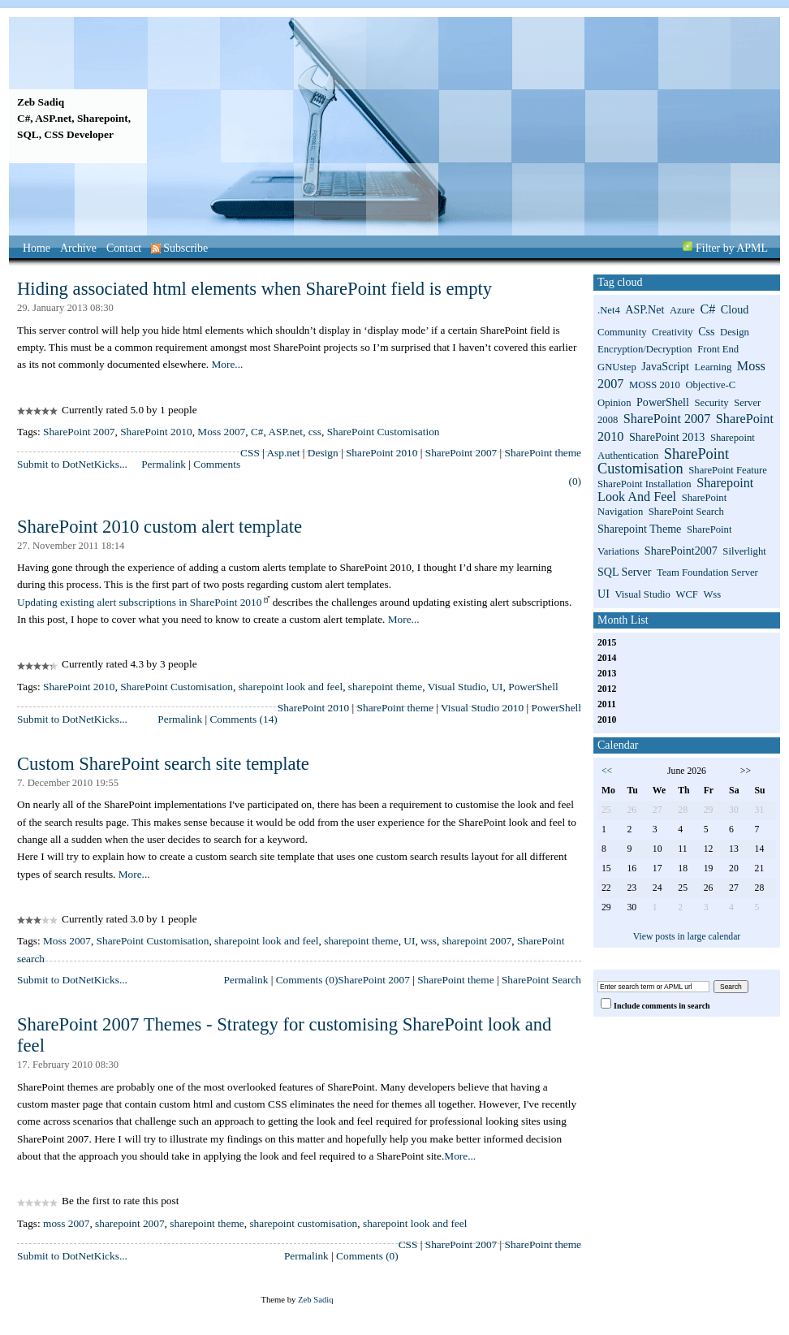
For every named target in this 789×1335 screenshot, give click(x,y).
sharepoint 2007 (477, 941)
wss (428, 941)
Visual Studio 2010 (482, 708)
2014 (606, 658)
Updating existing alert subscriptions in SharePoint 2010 (139, 602)
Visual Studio (457, 686)
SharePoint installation (644, 484)
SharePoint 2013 (667, 436)
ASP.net (285, 432)
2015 (606, 642)
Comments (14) (243, 719)
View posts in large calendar (687, 936)
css (314, 432)
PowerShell (533, 686)
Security (711, 402)
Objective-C (710, 385)
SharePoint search (686, 511)
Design (323, 453)
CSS (250, 453)
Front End (718, 349)
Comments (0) (307, 980)
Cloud (734, 309)
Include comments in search (662, 1005)
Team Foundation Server (707, 572)
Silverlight (743, 551)
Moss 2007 (221, 432)
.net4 (608, 310)
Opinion (614, 402)
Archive (78, 248)
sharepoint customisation (303, 1223)
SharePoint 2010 (156, 432)
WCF (686, 594)
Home (36, 248)
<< (606, 771)
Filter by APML (732, 248)
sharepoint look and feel (291, 686)
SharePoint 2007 (78, 432)
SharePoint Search (541, 980)
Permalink (163, 464)
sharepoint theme (385, 686)
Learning (713, 367)
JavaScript (665, 366)
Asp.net (283, 453)
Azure (682, 310)
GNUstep (616, 367)
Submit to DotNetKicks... (72, 464)
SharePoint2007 (681, 550)
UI (496, 686)
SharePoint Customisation (383, 432)
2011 (606, 704)
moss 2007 (66, 1223)
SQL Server (624, 571)
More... (227, 364)
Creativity (672, 332)
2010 (606, 720)
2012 (606, 689)
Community (621, 332)
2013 (606, 673)
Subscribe (179, 248)
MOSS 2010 (654, 385)
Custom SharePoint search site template (163, 764)
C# (257, 432)
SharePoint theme (543, 453)
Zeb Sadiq (40, 102)
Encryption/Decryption (644, 349)
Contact (123, 248)
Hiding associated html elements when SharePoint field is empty (254, 289)
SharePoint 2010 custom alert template (159, 526)
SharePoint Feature (727, 470)
